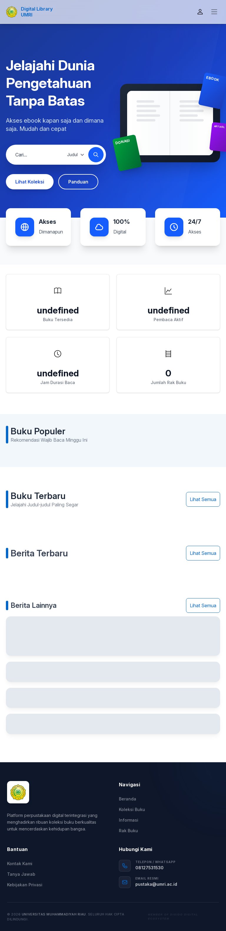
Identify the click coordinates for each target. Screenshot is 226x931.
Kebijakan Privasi (24, 884)
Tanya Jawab (21, 874)
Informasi (128, 819)
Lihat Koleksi (29, 182)
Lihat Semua (203, 499)
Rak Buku (128, 830)
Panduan (78, 182)
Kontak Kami (19, 863)
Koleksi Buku (132, 809)
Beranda (127, 798)
